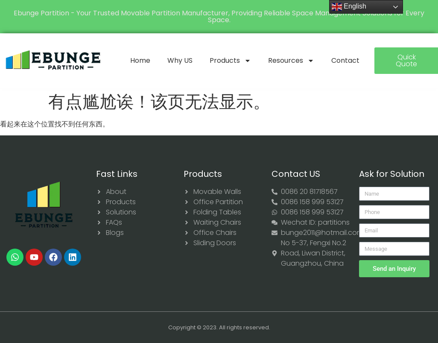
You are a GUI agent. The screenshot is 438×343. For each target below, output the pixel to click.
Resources (291, 60)
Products (230, 60)
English (349, 7)
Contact (345, 60)
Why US (180, 60)
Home (140, 60)
